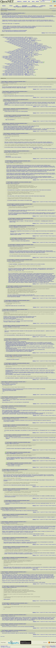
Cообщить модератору (52, 32)
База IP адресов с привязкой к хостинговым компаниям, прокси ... (13, 37)
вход (45, 0)
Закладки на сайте (4, 646)
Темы (48, 636)
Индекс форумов (45, 636)
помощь (11, 5)
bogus (28, 72)
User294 (35, 43)
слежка (50, 5)
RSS (55, 78)
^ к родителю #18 (42, 544)
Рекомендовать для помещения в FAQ (38, 636)
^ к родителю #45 (42, 467)
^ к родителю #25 (42, 498)
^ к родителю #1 (42, 97)
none (45, 47)
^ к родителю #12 (42, 432)
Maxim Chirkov (53, 646)
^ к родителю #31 (42, 223)
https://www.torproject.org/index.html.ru (9, 384)
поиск (17, 5)
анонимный (33, 40)
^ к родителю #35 (42, 242)
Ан (31, 53)
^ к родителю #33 (42, 600)
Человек (30, 69)
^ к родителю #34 (42, 235)
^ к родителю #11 (42, 422)
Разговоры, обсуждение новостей (9, 9)
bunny (26, 73)
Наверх (46, 89)
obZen (28, 71)
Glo (35, 44)
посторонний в (35, 61)
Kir (29, 39)
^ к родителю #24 (42, 555)
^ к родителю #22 (42, 283)
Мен (11, 443)
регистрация (48, 0)
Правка (46, 32)
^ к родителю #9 (42, 179)
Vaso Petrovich (27, 75)
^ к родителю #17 (42, 336)
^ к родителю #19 (42, 201)
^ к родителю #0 (42, 89)
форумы (4, 5)
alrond (28, 41)
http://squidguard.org (18, 457)
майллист (34, 5)
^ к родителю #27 (42, 449)
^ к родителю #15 (42, 519)
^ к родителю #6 (42, 148)
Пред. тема (51, 636)
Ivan (40, 48)
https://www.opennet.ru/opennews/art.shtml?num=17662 (20, 15)
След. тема (54, 636)
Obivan (30, 38)
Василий (38, 45)
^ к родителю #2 (42, 106)
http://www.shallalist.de (10, 458)
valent (35, 54)
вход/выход (43, 5)
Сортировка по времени (50, 78)
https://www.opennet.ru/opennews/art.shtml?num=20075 (16, 31)
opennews (7, 14)
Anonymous (9, 92)
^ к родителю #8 (42, 158)
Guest (26, 37)
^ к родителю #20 (42, 352)
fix (31, 42)
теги (43, 1)
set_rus (41, 46)
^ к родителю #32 (42, 505)
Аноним (27, 58)
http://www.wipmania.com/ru (13, 16)
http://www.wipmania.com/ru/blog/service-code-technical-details (39, 16)
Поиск (41, 1)
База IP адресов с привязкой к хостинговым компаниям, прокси (19, 40)
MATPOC (7, 509)
